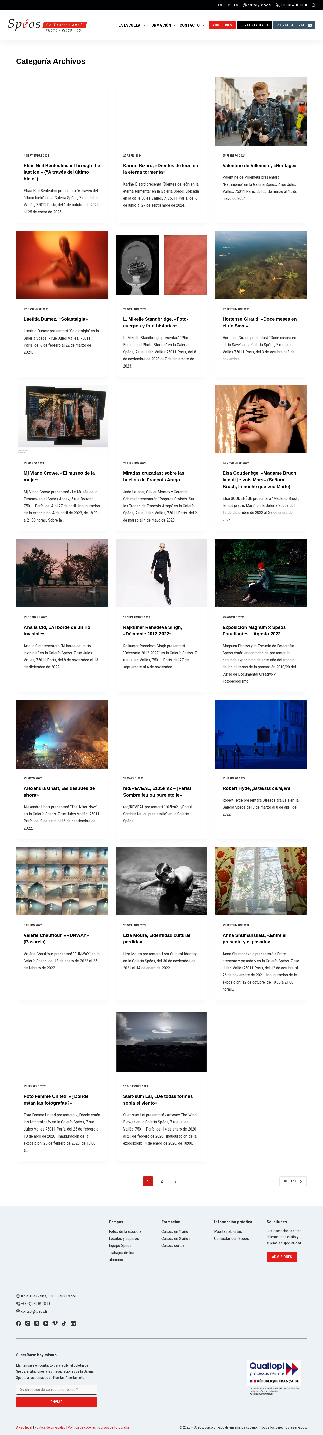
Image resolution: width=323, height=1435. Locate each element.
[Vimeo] (55, 1323)
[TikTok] (64, 1323)
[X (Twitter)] (36, 1323)
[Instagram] (27, 1323)
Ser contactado (254, 25)
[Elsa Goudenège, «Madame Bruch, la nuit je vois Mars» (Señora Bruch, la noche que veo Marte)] (261, 418)
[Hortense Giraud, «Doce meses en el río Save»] (261, 264)
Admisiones (222, 25)
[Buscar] (313, 5)
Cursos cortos (173, 1245)
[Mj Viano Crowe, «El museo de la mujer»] (62, 418)
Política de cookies (82, 1427)
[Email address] (56, 1390)
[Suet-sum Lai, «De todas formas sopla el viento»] (161, 1046)
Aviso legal (24, 1427)
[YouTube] (45, 1323)
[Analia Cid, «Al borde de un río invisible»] (62, 578)
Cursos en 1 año (175, 1231)
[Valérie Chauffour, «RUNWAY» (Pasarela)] (62, 885)
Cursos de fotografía (113, 1427)
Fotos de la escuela (125, 1231)
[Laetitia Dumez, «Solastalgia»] (62, 264)
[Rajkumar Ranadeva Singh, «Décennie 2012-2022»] (161, 578)
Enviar (56, 1402)
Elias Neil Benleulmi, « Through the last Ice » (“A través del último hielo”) (61, 172)
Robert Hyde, (260, 793)
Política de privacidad (50, 1427)
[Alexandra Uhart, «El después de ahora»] (62, 739)
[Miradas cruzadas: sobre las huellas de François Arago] (161, 418)
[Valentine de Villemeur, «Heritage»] (261, 111)
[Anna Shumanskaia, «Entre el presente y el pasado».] (261, 885)
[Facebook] (18, 1323)
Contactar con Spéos (231, 1238)
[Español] (236, 5)
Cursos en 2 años (176, 1238)
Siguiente (293, 1185)
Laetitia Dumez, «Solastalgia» (59, 318)
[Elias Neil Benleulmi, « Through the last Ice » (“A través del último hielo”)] (62, 111)
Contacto (193, 25)
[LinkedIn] (73, 1323)
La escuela (132, 25)
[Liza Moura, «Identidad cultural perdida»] (161, 885)
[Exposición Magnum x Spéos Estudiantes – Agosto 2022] (261, 578)
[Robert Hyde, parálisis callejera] (261, 739)
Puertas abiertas (294, 25)
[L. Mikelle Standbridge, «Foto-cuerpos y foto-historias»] (161, 264)
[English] (220, 5)
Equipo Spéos (120, 1245)
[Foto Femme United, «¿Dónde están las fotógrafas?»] (62, 1046)
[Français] (228, 5)
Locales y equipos (124, 1238)
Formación (163, 25)
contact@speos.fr (259, 5)
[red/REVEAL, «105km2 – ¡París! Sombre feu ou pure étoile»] (161, 739)
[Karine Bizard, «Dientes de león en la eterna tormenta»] (161, 111)
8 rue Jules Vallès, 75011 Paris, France (48, 1296)
